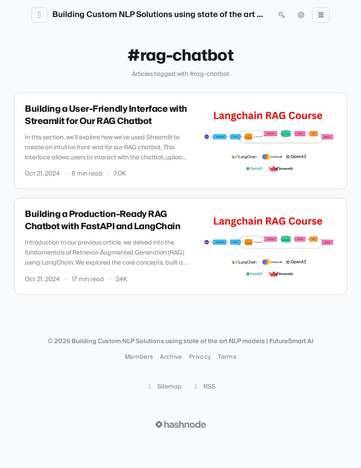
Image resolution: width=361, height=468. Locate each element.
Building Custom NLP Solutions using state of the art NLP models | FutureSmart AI (160, 15)
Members (139, 357)
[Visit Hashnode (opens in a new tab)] (181, 424)
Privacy (200, 357)
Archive (171, 357)
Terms (227, 357)
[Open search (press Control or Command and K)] (281, 15)
